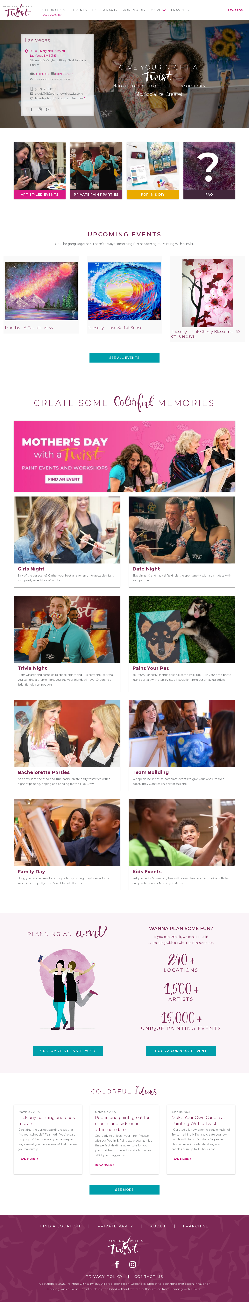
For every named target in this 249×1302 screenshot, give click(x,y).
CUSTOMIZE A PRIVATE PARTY (68, 1051)
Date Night (146, 569)
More (156, 10)
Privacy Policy (104, 1277)
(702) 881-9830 (45, 89)
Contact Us (148, 1277)
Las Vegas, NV (52, 14)
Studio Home (55, 10)
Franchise (181, 10)
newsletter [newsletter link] (48, 109)
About (158, 1226)
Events (80, 10)
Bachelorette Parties (44, 772)
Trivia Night (32, 668)
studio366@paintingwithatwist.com (58, 93)
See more (124, 1190)
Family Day (31, 871)
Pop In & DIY (134, 10)
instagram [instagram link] (40, 109)
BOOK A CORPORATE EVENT (181, 1051)
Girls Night (31, 569)
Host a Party (105, 10)
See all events (124, 358)
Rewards (235, 10)
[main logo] (18, 4)
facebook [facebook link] (31, 109)
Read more (27, 1158)
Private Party (115, 1226)
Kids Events (146, 871)
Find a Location (60, 1226)
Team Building (150, 772)
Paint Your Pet (150, 668)
